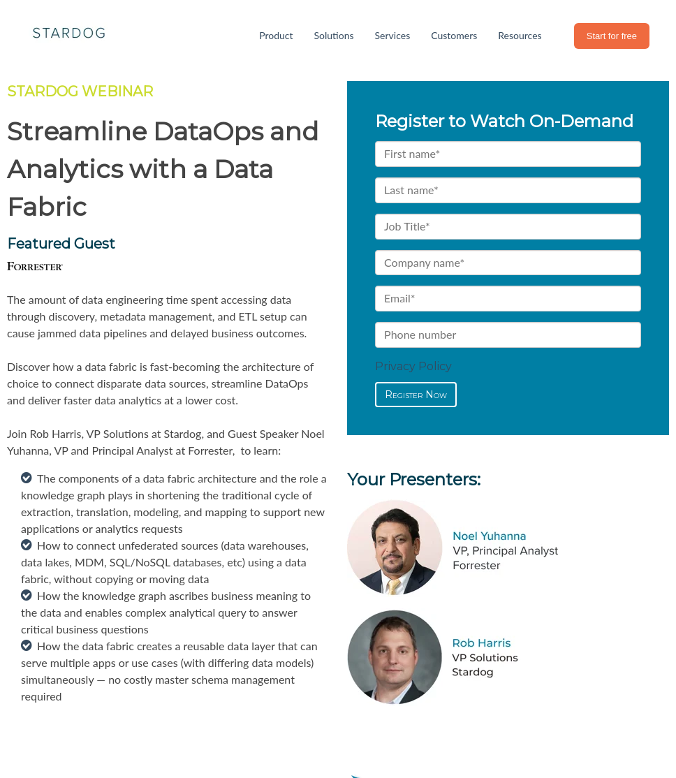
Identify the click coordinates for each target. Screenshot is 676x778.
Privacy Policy (413, 366)
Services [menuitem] (393, 35)
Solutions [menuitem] (334, 35)
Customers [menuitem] (454, 35)
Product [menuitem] (276, 35)
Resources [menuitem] (519, 35)
